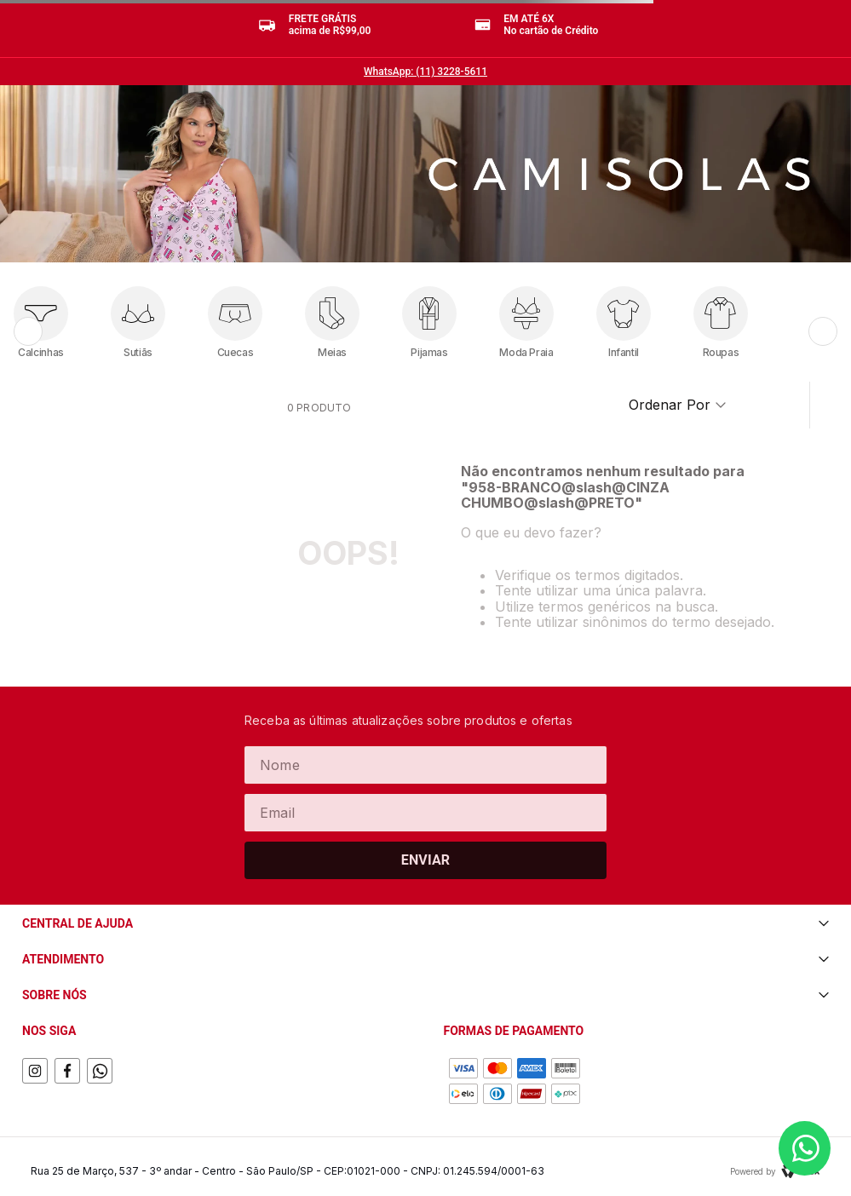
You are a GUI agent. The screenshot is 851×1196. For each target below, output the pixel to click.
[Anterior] (28, 331)
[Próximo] (822, 331)
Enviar (426, 860)
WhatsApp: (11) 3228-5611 (425, 72)
